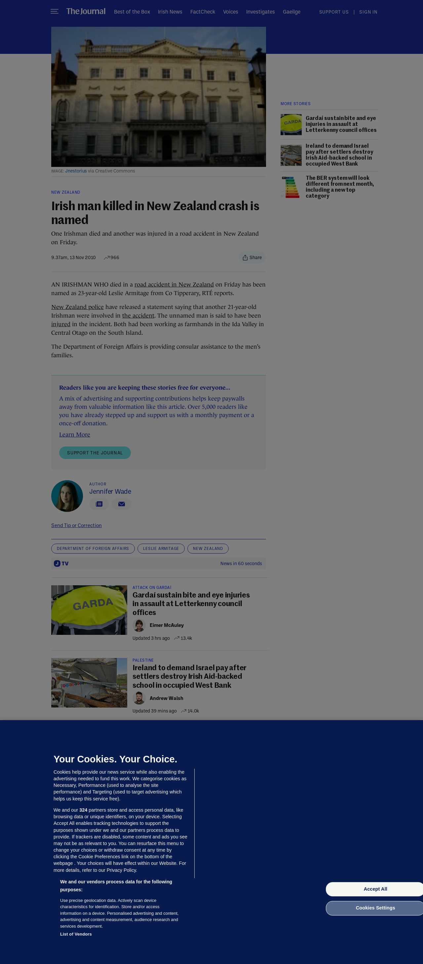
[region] (211, 842)
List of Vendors (76, 934)
